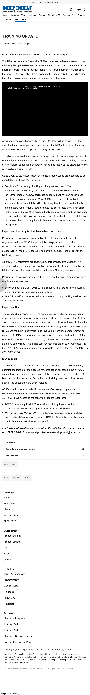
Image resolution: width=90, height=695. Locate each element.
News (7, 497)
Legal (6, 547)
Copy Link (45, 442)
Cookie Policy (11, 585)
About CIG (9, 597)
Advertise (9, 603)
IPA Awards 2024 (13, 515)
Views (7, 509)
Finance (8, 553)
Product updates (13, 541)
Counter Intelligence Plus (17, 641)
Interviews (9, 503)
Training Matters (12, 624)
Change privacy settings (10, 693)
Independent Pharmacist (17, 662)
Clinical (7, 559)
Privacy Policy (11, 579)
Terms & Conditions (14, 573)
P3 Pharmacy (79, 659)
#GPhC (16, 478)
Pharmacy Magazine (14, 618)
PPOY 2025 (10, 521)
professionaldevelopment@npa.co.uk (59, 432)
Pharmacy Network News (18, 635)
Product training (12, 535)
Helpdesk (9, 591)
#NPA (27, 478)
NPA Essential (10, 464)
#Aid (6, 478)
